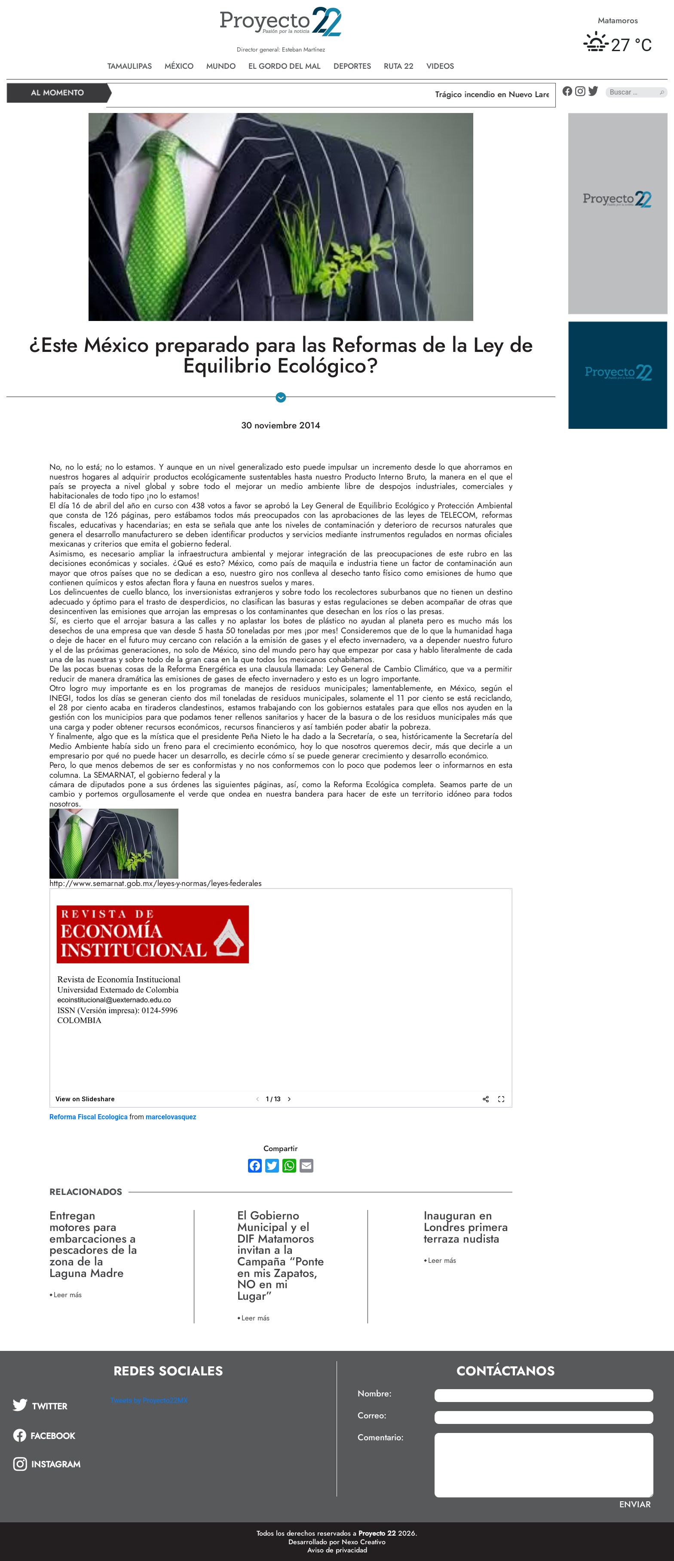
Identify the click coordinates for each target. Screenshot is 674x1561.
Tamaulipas (129, 66)
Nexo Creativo (364, 1542)
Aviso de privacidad (337, 1550)
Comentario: (381, 1437)
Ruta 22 (399, 66)
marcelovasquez (171, 1117)
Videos (440, 66)
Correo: (372, 1415)
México (179, 66)
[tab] (55, 1405)
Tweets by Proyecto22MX (149, 1400)
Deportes (352, 66)
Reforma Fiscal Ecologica (88, 1117)
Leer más (68, 1294)
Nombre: (375, 1394)
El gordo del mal (284, 66)
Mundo (221, 66)
